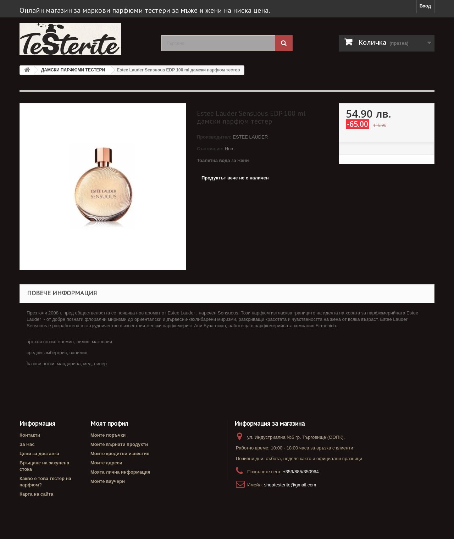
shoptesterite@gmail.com (290, 484)
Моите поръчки (108, 435)
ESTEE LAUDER (250, 137)
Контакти (30, 435)
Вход (425, 6)
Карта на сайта (36, 494)
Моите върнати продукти (119, 444)
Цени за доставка (39, 453)
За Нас (27, 444)
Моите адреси (106, 462)
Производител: (215, 137)
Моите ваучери (107, 481)
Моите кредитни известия (119, 453)
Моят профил (109, 423)
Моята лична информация (120, 472)
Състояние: (210, 148)
